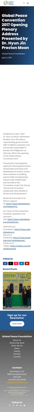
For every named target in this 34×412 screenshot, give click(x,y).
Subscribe (17, 324)
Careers (17, 356)
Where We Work (17, 343)
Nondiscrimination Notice (21, 395)
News (17, 348)
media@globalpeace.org (17, 389)
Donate (17, 354)
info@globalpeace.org (17, 382)
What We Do (17, 345)
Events (17, 351)
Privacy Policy (9, 395)
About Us (17, 340)
